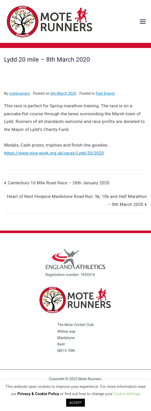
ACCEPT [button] (75, 403)
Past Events (105, 93)
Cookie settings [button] (127, 393)
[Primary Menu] (143, 21)
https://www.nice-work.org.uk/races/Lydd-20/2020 (54, 153)
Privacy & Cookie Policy (38, 393)
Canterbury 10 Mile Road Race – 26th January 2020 (58, 182)
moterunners (19, 93)
